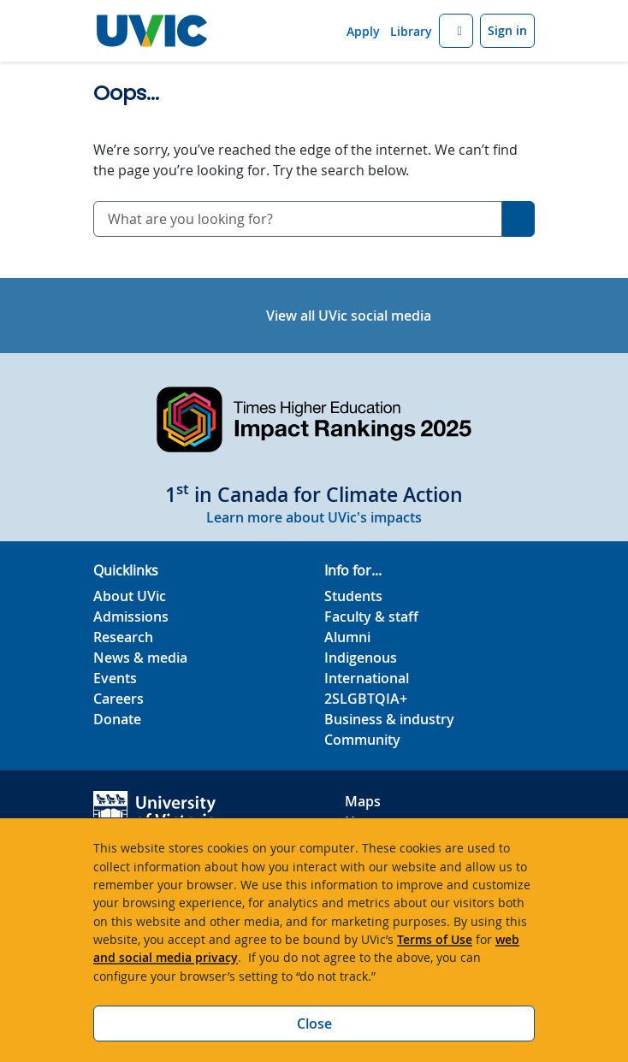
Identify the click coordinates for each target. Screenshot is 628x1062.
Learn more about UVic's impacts (314, 517)
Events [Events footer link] (115, 678)
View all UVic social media (348, 315)
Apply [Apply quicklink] (363, 31)
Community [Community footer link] (362, 739)
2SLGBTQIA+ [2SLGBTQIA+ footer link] (365, 698)
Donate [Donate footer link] (117, 719)
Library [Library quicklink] (411, 31)
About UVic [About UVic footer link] (129, 596)
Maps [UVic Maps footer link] (363, 801)
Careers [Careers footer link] (118, 698)
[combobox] (297, 219)
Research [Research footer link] (123, 637)
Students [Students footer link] (353, 596)
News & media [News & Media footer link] (140, 657)
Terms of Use (434, 939)
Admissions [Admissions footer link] (131, 616)
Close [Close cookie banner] (314, 1023)
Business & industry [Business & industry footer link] (389, 719)
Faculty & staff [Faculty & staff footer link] (371, 616)
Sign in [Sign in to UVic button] (507, 30)
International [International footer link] (366, 678)
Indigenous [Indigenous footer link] (360, 657)
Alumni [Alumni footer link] (347, 637)
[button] (456, 31)
